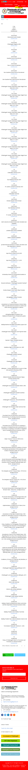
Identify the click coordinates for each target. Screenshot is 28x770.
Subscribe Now (14, 678)
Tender (16, 4)
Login (13, 1)
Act (26, 1)
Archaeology (20, 1)
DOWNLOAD (14, 38)
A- (11, 1)
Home (2, 19)
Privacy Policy (5, 765)
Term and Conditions (15, 765)
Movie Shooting (8, 4)
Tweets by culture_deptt (7, 728)
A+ (8, 1)
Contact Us (23, 765)
